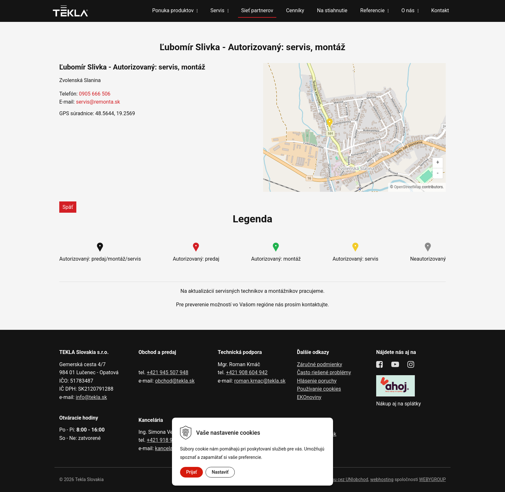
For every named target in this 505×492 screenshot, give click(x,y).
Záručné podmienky (319, 364)
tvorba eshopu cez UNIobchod (338, 479)
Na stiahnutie (332, 10)
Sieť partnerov (257, 10)
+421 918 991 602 (167, 440)
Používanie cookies (319, 389)
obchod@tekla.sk (175, 381)
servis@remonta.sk (98, 102)
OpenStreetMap (407, 187)
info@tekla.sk (91, 397)
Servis (217, 10)
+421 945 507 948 (167, 372)
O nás (407, 10)
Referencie (372, 10)
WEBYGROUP (432, 479)
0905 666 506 (94, 94)
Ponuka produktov (173, 10)
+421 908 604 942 (247, 372)
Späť (67, 207)
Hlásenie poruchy (317, 381)
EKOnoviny (309, 397)
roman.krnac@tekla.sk (259, 381)
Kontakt (440, 10)
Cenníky (295, 10)
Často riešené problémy (324, 372)
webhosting (381, 479)
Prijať (191, 472)
